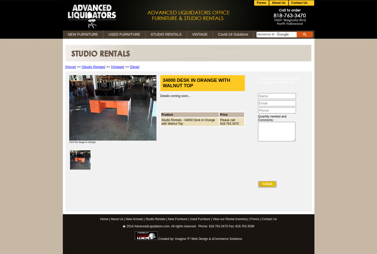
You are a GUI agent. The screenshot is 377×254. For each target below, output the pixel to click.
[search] (276, 35)
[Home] (70, 67)
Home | (105, 219)
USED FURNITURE (124, 34)
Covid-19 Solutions (233, 34)
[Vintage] (117, 67)
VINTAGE (199, 34)
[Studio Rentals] (93, 67)
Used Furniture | (201, 219)
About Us (278, 3)
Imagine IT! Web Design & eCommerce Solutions (208, 239)
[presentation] (279, 162)
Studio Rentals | (156, 219)
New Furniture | (178, 219)
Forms (261, 3)
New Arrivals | (135, 219)
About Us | (118, 219)
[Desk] (135, 67)
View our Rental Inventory (230, 219)
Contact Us (269, 219)
